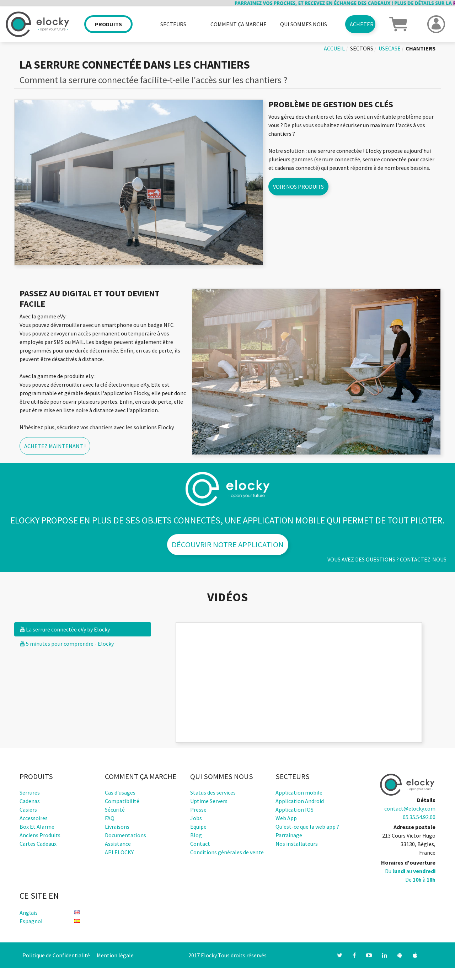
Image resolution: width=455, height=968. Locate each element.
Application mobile (298, 792)
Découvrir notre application (228, 544)
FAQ (109, 818)
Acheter (362, 24)
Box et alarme (37, 826)
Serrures (30, 792)
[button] (398, 23)
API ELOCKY (119, 852)
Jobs (196, 818)
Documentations (125, 835)
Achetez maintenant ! (55, 446)
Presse (198, 809)
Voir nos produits (298, 186)
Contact (200, 843)
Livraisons (117, 826)
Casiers (28, 809)
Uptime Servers (209, 801)
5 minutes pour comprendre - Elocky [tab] (67, 643)
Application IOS (294, 809)
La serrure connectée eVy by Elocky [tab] (65, 629)
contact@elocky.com (409, 808)
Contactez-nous (423, 559)
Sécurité (115, 809)
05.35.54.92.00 (419, 817)
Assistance (118, 843)
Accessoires (34, 818)
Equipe (198, 826)
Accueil (334, 48)
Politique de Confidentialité (56, 955)
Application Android (299, 801)
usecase (390, 48)
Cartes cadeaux (38, 843)
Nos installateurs (296, 843)
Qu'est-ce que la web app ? (307, 826)
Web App (286, 818)
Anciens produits (40, 835)
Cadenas (30, 801)
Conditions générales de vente (227, 852)
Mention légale (115, 955)
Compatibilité (122, 801)
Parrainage (288, 835)
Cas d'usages (120, 792)
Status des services (213, 792)
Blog (196, 835)
